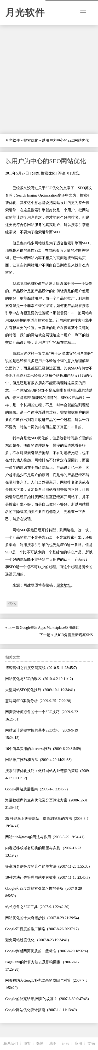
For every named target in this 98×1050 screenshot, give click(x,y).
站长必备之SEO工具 (21, 907)
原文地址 (63, 585)
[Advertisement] (49, 79)
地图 (52, 1044)
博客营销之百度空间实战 (25, 668)
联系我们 (10, 1044)
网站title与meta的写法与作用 (28, 837)
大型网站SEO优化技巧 (23, 690)
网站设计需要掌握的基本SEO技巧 (32, 730)
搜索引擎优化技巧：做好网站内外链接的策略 (41, 771)
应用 (78, 1044)
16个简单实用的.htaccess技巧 (28, 749)
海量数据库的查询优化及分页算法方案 (36, 800)
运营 (65, 1044)
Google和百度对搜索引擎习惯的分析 (34, 889)
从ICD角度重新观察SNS (73, 635)
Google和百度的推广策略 (25, 929)
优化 (12, 604)
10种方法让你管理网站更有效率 (30, 877)
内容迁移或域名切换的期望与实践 (33, 848)
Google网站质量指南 (21, 789)
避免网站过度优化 (20, 940)
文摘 (91, 1044)
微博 (40, 1044)
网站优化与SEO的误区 (23, 679)
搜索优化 (31, 140)
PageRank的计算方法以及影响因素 (33, 962)
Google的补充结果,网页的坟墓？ (31, 999)
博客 (27, 1044)
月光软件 (25, 12)
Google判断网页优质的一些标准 (30, 951)
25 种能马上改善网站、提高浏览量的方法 (38, 819)
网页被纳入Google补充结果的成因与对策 (38, 980)
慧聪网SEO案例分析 (21, 701)
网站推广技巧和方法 (21, 760)
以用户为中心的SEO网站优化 (45, 161)
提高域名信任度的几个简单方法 (30, 866)
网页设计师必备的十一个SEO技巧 (32, 712)
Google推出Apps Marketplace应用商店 (49, 628)
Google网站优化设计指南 (25, 1010)
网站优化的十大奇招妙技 (25, 918)
